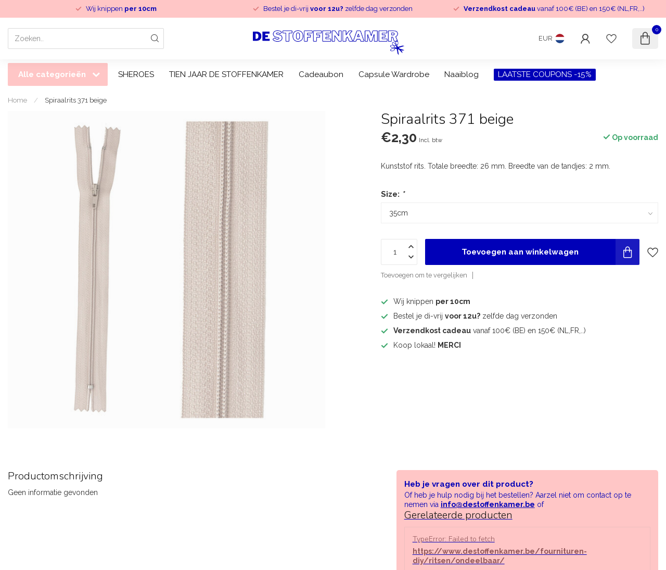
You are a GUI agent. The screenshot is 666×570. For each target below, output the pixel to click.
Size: (392, 194)
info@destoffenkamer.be (488, 504)
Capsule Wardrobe (393, 74)
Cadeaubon (321, 74)
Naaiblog (461, 74)
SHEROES (136, 74)
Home (17, 100)
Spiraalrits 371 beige (76, 100)
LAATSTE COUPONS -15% (545, 74)
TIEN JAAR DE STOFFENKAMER (226, 74)
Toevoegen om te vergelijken (424, 275)
